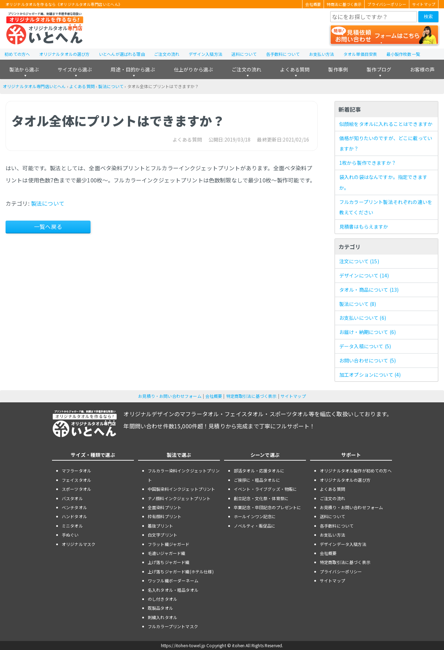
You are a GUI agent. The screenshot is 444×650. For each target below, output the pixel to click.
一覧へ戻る (48, 226)
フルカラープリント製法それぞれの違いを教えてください (385, 207)
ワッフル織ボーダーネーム (173, 580)
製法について (110, 86)
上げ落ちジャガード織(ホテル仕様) (181, 571)
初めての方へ (17, 54)
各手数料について (283, 54)
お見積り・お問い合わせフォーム (169, 396)
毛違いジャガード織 (166, 553)
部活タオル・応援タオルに (259, 470)
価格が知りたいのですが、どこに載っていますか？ (385, 143)
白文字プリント (162, 535)
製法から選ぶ (24, 69)
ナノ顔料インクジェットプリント (179, 498)
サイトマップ (423, 4)
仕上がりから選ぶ (193, 69)
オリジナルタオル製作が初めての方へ (356, 470)
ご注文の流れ (166, 54)
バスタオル (72, 498)
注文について (359, 261)
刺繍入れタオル (162, 617)
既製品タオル (160, 608)
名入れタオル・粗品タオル (173, 590)
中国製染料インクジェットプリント (181, 489)
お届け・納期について (367, 331)
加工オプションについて (370, 374)
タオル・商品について (369, 289)
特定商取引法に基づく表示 (251, 396)
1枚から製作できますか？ (367, 162)
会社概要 (313, 4)
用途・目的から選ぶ (133, 69)
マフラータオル (76, 470)
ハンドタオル (74, 516)
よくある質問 (294, 69)
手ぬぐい (70, 535)
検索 (428, 16)
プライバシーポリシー (386, 4)
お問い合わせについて (367, 360)
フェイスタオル (76, 480)
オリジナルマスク (78, 544)
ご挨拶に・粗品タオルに (257, 480)
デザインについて (364, 275)
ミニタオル (72, 526)
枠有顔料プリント (164, 516)
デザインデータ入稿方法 (343, 544)
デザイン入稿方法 (205, 54)
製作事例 (338, 69)
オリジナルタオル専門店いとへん (34, 86)
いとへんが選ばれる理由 (122, 54)
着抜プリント (160, 526)
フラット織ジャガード (169, 544)
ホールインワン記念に (255, 516)
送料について (244, 54)
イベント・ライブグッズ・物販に (265, 489)
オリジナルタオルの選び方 (64, 54)
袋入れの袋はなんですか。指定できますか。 (383, 182)
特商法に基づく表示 (344, 4)
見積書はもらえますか (363, 226)
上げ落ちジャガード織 (169, 562)
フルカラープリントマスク (173, 626)
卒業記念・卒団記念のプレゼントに (267, 507)
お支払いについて (362, 317)
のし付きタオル (162, 599)
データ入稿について (365, 346)
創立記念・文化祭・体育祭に (261, 498)
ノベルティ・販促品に (255, 526)
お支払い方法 (321, 54)
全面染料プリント (164, 507)
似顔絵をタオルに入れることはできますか (386, 123)
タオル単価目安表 (360, 54)
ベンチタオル (74, 507)
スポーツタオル (76, 489)
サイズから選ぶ (75, 69)
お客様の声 (422, 69)
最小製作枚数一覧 (403, 54)
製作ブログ (379, 69)
